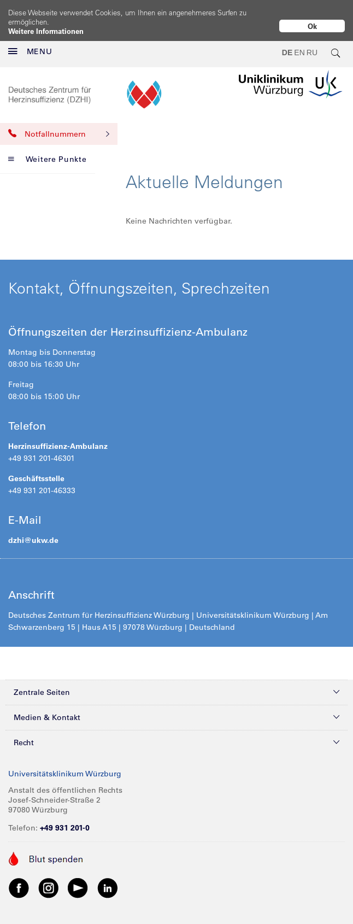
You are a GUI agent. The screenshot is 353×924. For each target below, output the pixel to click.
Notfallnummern (58, 125)
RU (312, 43)
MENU (30, 43)
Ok (312, 26)
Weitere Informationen (46, 31)
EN (299, 43)
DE (287, 43)
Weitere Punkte (47, 150)
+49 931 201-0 (65, 819)
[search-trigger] (336, 44)
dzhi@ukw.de (33, 531)
